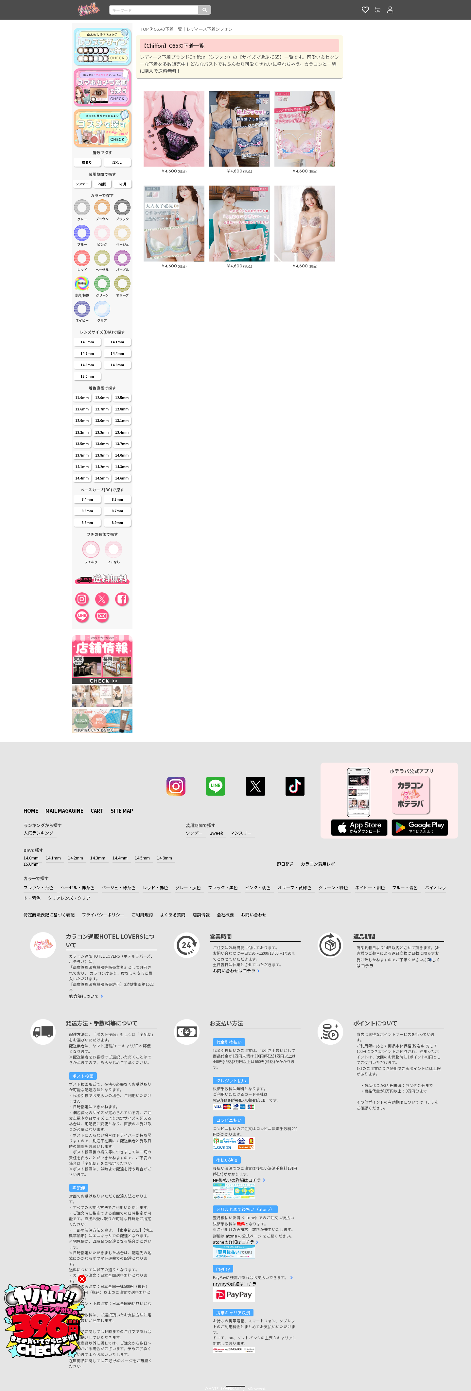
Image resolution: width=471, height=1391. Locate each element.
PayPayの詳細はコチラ (234, 1284)
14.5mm (142, 858)
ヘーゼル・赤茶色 (78, 887)
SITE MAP (122, 810)
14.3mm (97, 858)
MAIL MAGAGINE (64, 810)
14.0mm (31, 858)
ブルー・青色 (405, 887)
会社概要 (225, 915)
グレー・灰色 (188, 887)
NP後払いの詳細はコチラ (237, 1180)
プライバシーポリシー (103, 915)
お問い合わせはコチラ (234, 970)
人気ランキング (38, 833)
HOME (31, 810)
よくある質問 (172, 915)
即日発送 (285, 864)
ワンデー (194, 833)
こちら (110, 1360)
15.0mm (31, 864)
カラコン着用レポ (318, 864)
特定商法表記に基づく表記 (49, 915)
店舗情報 (201, 915)
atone (231, 1236)
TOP (145, 29)
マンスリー (241, 833)
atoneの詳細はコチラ (233, 1242)
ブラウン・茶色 (38, 887)
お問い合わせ (254, 915)
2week (216, 833)
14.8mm (164, 858)
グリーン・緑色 (333, 887)
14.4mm (120, 858)
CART (97, 810)
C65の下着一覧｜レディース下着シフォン (193, 29)
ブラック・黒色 (223, 887)
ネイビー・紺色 (370, 887)
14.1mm (53, 858)
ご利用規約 (142, 915)
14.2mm (75, 858)
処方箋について (84, 996)
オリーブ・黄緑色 (294, 887)
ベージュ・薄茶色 (118, 887)
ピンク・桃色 (257, 887)
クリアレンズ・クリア (69, 898)
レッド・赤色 (155, 887)
